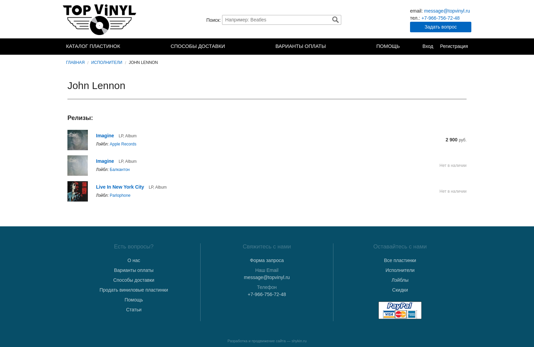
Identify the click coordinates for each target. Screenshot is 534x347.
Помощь (388, 46)
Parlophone (120, 195)
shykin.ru (299, 341)
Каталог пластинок (93, 46)
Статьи (133, 309)
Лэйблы (400, 280)
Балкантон (120, 169)
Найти (335, 20)
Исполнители (106, 62)
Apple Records (123, 144)
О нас (133, 260)
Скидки (400, 290)
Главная (75, 62)
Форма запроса (267, 260)
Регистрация (454, 46)
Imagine (105, 135)
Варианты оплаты (301, 46)
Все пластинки (400, 260)
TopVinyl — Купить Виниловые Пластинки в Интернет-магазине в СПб (100, 19)
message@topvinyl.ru (447, 11)
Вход (427, 46)
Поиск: (213, 19)
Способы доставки (198, 46)
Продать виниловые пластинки (133, 290)
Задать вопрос (441, 27)
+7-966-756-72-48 (440, 18)
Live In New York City (120, 187)
